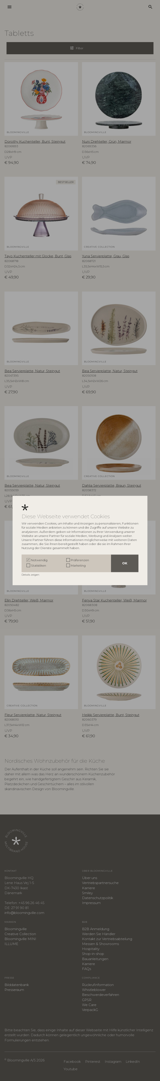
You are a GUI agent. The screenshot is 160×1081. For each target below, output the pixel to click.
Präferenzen (80, 560)
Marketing (78, 566)
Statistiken (38, 566)
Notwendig (39, 560)
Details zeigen (31, 575)
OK (124, 563)
